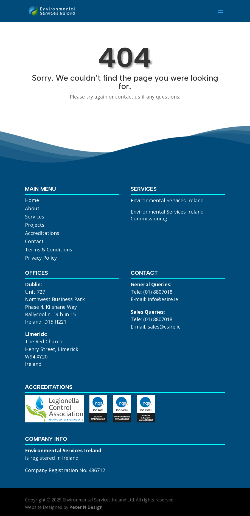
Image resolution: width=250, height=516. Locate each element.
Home (32, 200)
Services (34, 217)
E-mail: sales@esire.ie (156, 326)
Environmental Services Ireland (167, 200)
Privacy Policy (41, 258)
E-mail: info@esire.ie (154, 299)
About (32, 209)
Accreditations (42, 233)
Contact (34, 242)
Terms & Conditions (48, 250)
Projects (34, 225)
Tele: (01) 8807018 (151, 291)
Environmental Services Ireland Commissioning (167, 215)
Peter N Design (86, 507)
